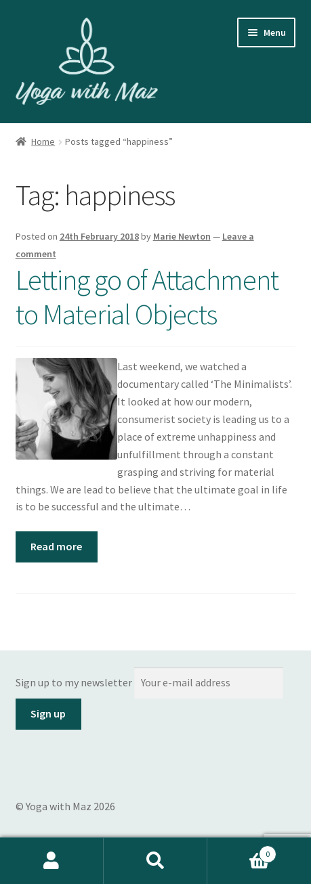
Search (155, 861)
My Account (52, 861)
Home (43, 141)
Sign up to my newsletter (74, 682)
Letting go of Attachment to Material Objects (147, 297)
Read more (56, 546)
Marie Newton (182, 236)
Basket (241, 851)
